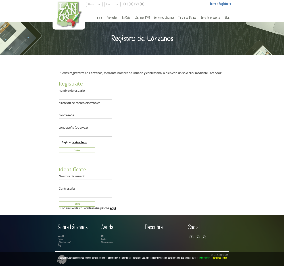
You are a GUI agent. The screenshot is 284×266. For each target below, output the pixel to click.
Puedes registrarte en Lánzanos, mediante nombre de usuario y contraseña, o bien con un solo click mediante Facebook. (140, 73)
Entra (213, 4)
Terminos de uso (220, 257)
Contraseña (67, 188)
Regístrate (225, 4)
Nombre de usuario (72, 176)
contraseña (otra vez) (73, 127)
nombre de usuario (72, 90)
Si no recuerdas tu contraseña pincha (87, 208)
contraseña (66, 115)
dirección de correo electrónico (79, 102)
